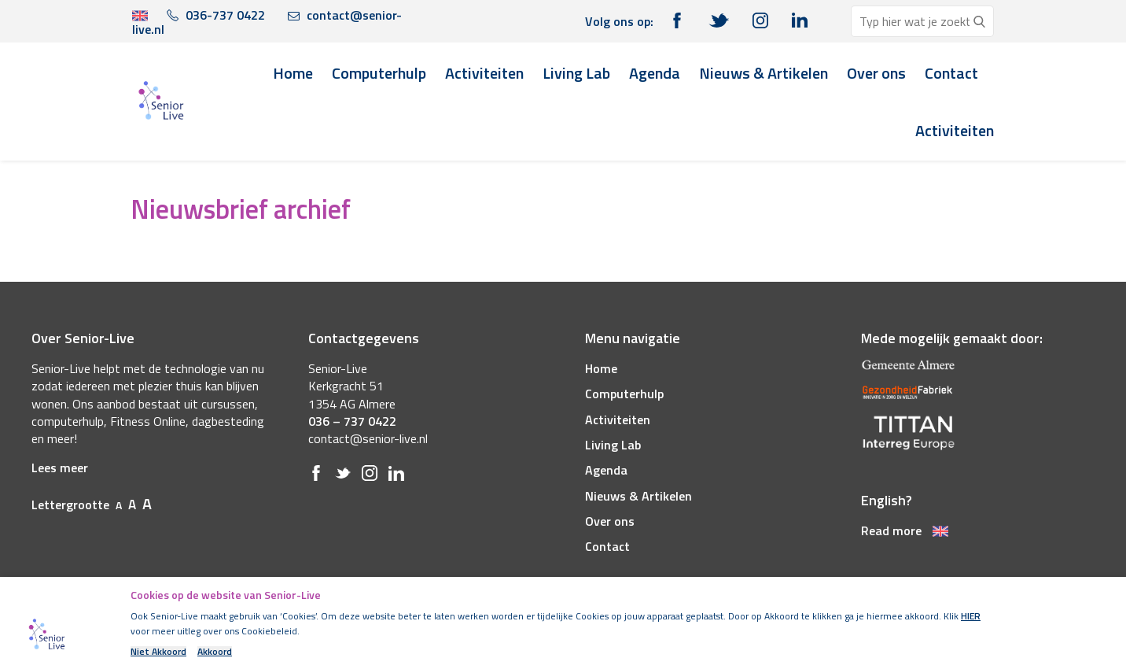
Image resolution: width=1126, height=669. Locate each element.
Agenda (654, 73)
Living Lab (576, 73)
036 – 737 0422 (352, 421)
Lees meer (59, 467)
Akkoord (214, 651)
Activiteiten (484, 73)
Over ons (876, 73)
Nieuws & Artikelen (763, 73)
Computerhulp (379, 73)
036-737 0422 (216, 15)
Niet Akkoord (158, 651)
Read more (904, 530)
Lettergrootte (91, 504)
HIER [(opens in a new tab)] (971, 615)
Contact (951, 73)
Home (293, 73)
